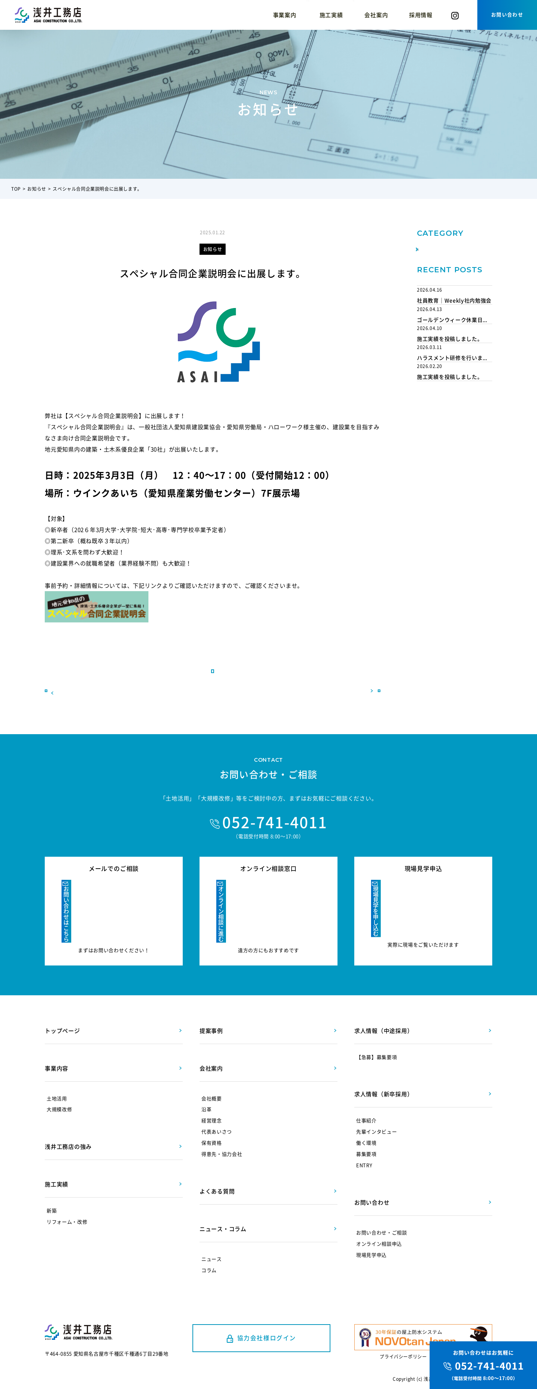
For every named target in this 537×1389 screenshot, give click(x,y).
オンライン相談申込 (379, 1222)
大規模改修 (59, 1088)
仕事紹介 (366, 1099)
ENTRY (364, 1144)
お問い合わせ (507, 14)
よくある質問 (217, 1170)
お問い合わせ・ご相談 (381, 1211)
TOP (16, 188)
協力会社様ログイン (266, 1316)
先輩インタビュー (376, 1110)
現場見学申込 (371, 1233)
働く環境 (366, 1121)
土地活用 (57, 1077)
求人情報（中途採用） (383, 1009)
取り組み (434, 265)
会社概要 (211, 1077)
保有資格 (211, 1121)
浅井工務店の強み (204, 15)
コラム (381, 15)
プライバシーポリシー (403, 1346)
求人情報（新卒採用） (383, 1073)
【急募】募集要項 (376, 1035)
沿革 (206, 1088)
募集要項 (366, 1132)
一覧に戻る (212, 701)
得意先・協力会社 (221, 1132)
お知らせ (36, 188)
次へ (347, 701)
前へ (78, 701)
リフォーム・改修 (67, 1200)
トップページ (62, 1009)
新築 (52, 1189)
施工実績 (258, 15)
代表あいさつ (216, 1110)
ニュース (211, 1237)
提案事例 (300, 15)
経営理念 (211, 1099)
